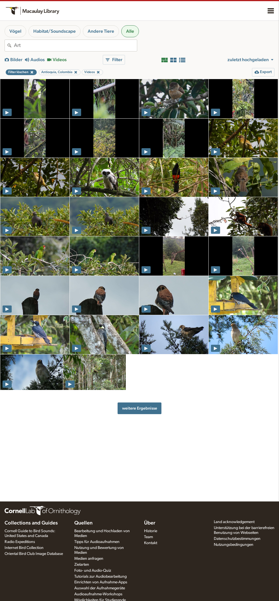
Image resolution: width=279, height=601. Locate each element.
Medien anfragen (88, 559)
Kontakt (150, 543)
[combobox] (75, 45)
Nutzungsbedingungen (233, 545)
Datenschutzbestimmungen (237, 539)
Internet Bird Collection (24, 548)
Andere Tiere (101, 31)
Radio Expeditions (20, 542)
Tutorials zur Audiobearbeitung (100, 577)
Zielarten (81, 565)
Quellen (83, 523)
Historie (150, 531)
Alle (130, 31)
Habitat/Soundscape (54, 31)
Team (148, 537)
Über (149, 523)
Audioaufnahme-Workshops (98, 594)
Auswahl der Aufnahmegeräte (99, 588)
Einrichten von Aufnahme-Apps (100, 582)
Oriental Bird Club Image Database (34, 554)
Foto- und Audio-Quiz (92, 571)
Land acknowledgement (234, 522)
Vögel (15, 31)
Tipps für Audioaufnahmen (97, 542)
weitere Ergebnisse (139, 408)
